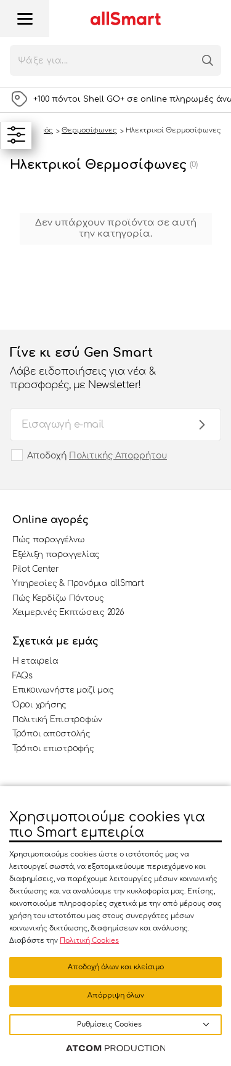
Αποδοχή (97, 455)
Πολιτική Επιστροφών (57, 719)
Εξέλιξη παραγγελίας (56, 554)
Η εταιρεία (35, 661)
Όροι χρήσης (39, 705)
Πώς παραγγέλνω (48, 539)
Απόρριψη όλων (115, 995)
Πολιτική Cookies (89, 941)
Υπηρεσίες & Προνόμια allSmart (78, 583)
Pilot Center (35, 569)
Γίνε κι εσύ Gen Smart (103, 369)
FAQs (22, 676)
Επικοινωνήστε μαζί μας (62, 690)
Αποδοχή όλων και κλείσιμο (116, 967)
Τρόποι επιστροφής (53, 748)
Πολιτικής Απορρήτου (118, 455)
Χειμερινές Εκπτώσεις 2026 (68, 612)
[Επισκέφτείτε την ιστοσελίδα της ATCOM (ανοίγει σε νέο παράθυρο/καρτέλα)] (116, 1048)
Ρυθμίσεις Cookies (109, 1024)
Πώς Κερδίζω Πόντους (58, 598)
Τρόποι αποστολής (51, 734)
